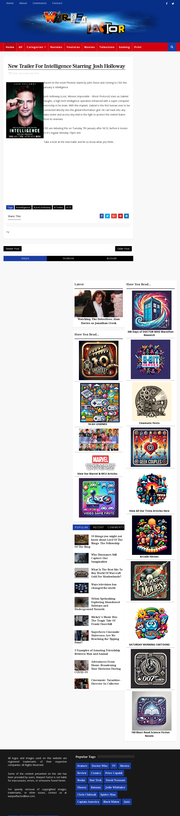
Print (138, 47)
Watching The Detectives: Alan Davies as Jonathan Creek (99, 335)
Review (85, 739)
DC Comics (148, 747)
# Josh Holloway (42, 219)
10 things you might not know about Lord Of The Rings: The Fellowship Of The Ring (99, 555)
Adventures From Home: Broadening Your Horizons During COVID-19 (98, 681)
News (35, 55)
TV (103, 731)
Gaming (124, 47)
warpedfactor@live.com (37, 765)
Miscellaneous (16, 55)
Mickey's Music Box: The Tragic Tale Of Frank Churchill (104, 634)
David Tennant (92, 753)
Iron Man (148, 782)
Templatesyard (42, 810)
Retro (162, 754)
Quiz (90, 782)
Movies (89, 47)
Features (73, 47)
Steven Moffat (145, 754)
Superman (131, 782)
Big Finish (141, 725)
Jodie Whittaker (77, 767)
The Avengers (133, 790)
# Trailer (58, 219)
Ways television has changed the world (104, 600)
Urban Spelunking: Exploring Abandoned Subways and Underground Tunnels (97, 618)
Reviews (56, 47)
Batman (85, 760)
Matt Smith (151, 761)
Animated (143, 768)
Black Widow (75, 782)
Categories (35, 47)
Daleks (128, 768)
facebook (62, 272)
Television (106, 47)
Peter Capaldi (75, 746)
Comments (40, 3)
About (23, 3)
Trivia (127, 739)
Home (10, 3)
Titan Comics (144, 739)
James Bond (132, 761)
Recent (98, 541)
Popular (81, 541)
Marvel (161, 739)
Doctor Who (52, 55)
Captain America (97, 775)
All (20, 47)
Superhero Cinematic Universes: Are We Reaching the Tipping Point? (97, 651)
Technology (154, 775)
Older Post (111, 262)
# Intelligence (23, 219)
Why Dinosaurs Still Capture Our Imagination (104, 572)
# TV (68, 219)
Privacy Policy (61, 810)
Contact (57, 3)
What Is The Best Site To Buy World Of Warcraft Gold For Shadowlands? (107, 587)
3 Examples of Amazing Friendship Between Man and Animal (97, 665)
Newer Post (12, 262)
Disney (71, 760)
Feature (72, 731)
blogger (101, 272)
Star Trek (73, 753)
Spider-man (74, 775)
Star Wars (130, 747)
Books (92, 746)
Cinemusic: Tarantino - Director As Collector (106, 695)
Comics (99, 739)
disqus (23, 272)
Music (128, 754)
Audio (138, 775)
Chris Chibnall (100, 767)
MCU (127, 775)
